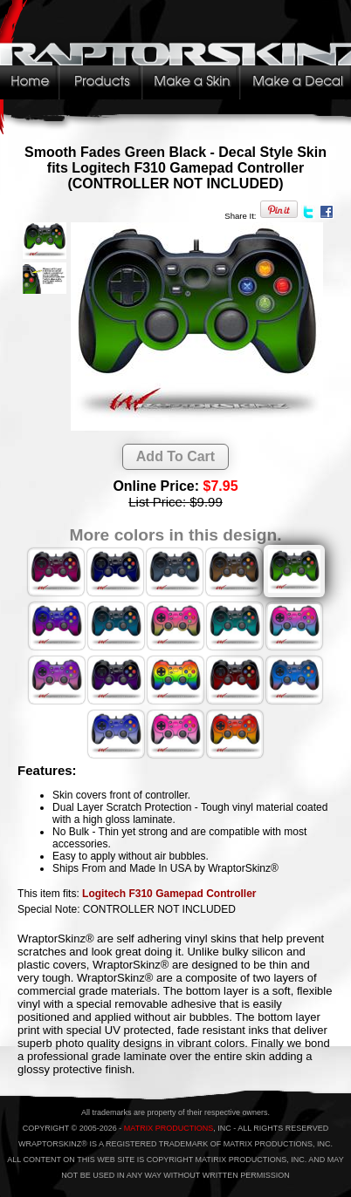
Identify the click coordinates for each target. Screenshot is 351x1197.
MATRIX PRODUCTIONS (168, 1128)
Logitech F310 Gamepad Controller (169, 894)
